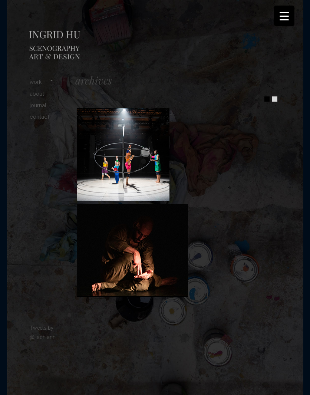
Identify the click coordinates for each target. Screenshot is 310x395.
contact (39, 116)
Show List (274, 99)
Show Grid (267, 99)
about (37, 93)
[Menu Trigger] (284, 16)
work (36, 82)
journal (38, 105)
